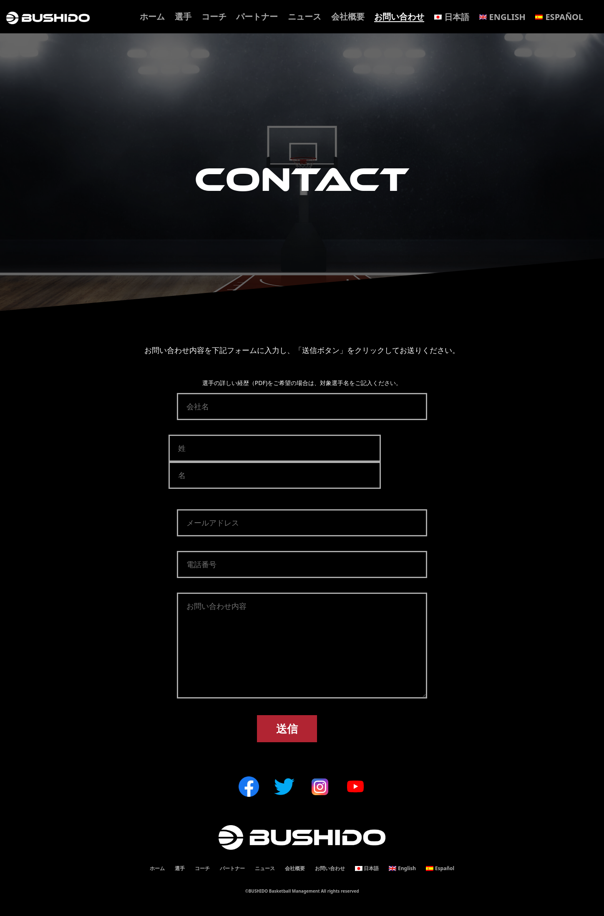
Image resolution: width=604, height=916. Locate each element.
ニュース (304, 16)
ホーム (152, 16)
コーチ (213, 16)
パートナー (257, 16)
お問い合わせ (399, 16)
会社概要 (348, 16)
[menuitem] (451, 17)
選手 (183, 16)
